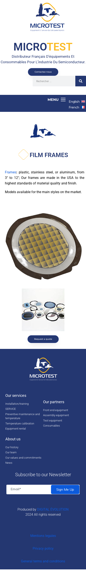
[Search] (80, 81)
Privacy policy (43, 548)
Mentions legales (43, 536)
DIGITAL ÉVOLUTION (53, 509)
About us (12, 439)
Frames (10, 172)
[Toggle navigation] (34, 100)
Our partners (53, 402)
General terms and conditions (43, 561)
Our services (15, 395)
